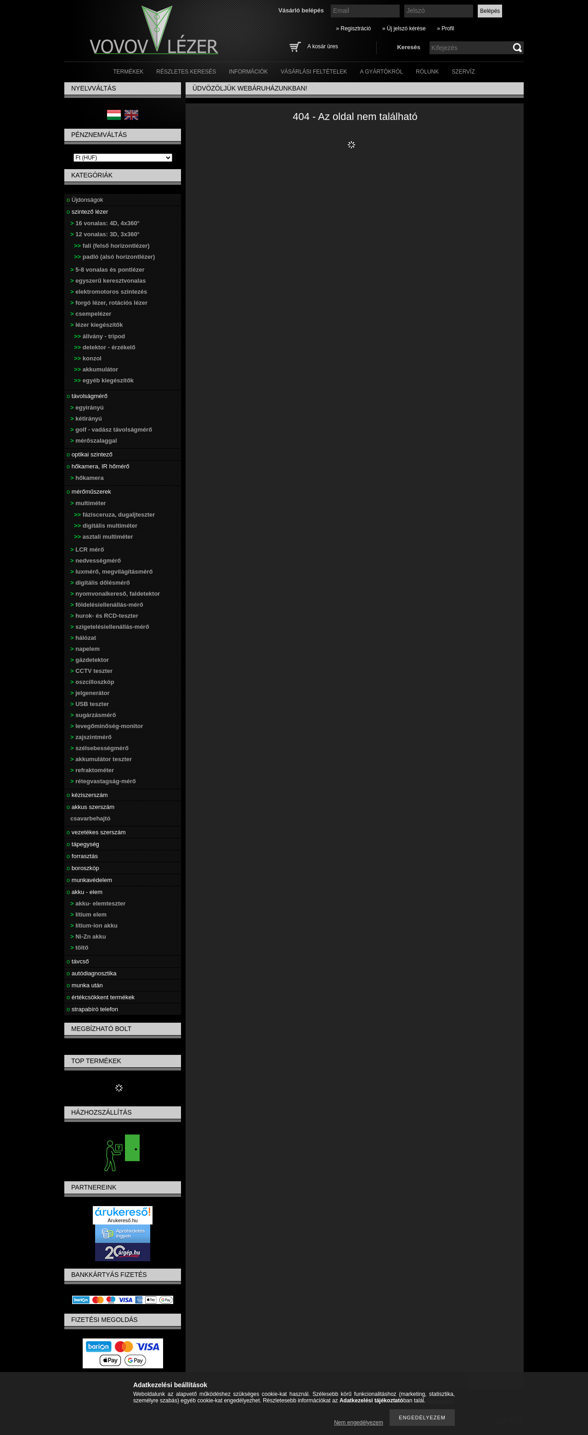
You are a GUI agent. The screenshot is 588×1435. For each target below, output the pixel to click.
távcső (78, 961)
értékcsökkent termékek (101, 997)
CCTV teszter (91, 670)
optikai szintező (90, 454)
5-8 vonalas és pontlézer (107, 269)
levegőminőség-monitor (106, 726)
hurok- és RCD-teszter (104, 615)
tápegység (83, 844)
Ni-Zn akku (88, 936)
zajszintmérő (91, 737)
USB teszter (89, 703)
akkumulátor (96, 369)
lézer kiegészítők (96, 324)
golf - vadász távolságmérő (111, 429)
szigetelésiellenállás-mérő (109, 626)
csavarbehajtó (90, 818)
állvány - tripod (99, 336)
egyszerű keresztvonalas (108, 280)
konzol (88, 358)
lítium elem (88, 914)
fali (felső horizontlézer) (112, 245)
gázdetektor (89, 659)
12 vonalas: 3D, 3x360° (105, 234)
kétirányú (86, 418)
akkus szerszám (90, 806)
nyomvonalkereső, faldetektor (115, 593)
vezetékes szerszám (96, 832)
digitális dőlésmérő (100, 582)
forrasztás (82, 856)
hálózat (83, 637)
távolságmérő (87, 396)
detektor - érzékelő (105, 347)
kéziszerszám (87, 795)
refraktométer (92, 770)
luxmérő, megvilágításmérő (111, 571)
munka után (85, 985)
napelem (85, 648)
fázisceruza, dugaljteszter (114, 514)
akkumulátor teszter (101, 759)
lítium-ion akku (94, 925)
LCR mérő (87, 549)
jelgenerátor (90, 692)
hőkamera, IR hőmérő (98, 466)
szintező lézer (87, 211)
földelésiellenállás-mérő (106, 604)
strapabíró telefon (92, 1009)
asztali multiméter (103, 536)
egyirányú (87, 407)
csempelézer (90, 313)
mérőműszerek (89, 491)
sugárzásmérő (93, 715)
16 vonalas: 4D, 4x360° (105, 223)
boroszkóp (83, 868)
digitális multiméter (105, 525)
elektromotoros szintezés (108, 291)
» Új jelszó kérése (404, 28)
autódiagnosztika (91, 973)
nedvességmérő (95, 560)
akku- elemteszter (97, 903)
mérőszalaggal (93, 440)
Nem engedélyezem (358, 1422)
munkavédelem (89, 880)
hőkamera (87, 477)
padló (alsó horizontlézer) (114, 256)
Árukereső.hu (122, 1220)
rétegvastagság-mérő (103, 781)
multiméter (88, 503)
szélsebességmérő (99, 748)
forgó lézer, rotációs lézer (108, 302)
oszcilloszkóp (92, 681)
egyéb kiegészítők (104, 380)
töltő (79, 947)
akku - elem (84, 891)
